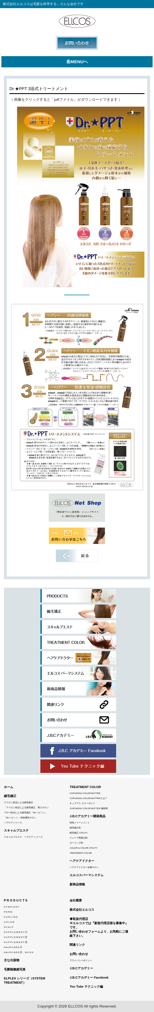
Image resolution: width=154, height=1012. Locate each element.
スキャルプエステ (16, 830)
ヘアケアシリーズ (13, 822)
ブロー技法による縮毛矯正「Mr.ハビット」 (25, 812)
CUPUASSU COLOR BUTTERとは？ (88, 798)
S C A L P (8, 927)
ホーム (8, 787)
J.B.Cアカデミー (81, 968)
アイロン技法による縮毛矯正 (18, 802)
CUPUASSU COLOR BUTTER (85, 793)
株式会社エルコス (82, 909)
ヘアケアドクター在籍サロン (84, 867)
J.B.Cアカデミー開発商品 (87, 816)
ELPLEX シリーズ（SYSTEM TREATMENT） (24, 980)
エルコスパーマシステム (87, 875)
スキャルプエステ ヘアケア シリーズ (23, 837)
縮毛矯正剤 (75, 827)
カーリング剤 (76, 843)
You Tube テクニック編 (86, 986)
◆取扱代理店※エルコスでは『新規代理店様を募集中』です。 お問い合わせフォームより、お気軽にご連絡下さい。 (99, 927)
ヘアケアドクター (82, 860)
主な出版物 (11, 960)
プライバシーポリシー (81, 960)
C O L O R (9, 922)
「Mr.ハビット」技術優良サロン (20, 817)
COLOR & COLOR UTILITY (83, 848)
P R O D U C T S (15, 900)
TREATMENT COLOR (85, 787)
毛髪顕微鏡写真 (15, 969)
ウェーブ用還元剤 (79, 838)
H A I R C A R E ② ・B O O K (18, 952)
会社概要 (76, 900)
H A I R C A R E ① (13, 947)
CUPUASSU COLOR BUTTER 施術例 (89, 808)
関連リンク (77, 944)
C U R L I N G (11, 917)
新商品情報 (77, 884)
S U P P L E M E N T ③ (15, 942)
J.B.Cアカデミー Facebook (89, 977)
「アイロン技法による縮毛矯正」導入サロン (26, 807)
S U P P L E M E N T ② (15, 937)
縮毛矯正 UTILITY (79, 833)
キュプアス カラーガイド (82, 803)
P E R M (8, 912)
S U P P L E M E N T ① (15, 932)
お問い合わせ (79, 954)
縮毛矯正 (10, 796)
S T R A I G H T (11, 907)
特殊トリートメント (80, 822)
